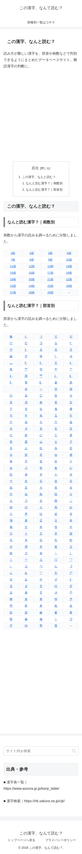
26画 (69, 286)
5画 (50, 253)
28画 (32, 292)
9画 (50, 259)
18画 (69, 272)
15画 (13, 272)
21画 (50, 279)
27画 (13, 292)
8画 (32, 259)
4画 (32, 253)
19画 (13, 279)
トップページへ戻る (21, 840)
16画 (32, 272)
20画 (32, 279)
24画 (32, 286)
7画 (13, 259)
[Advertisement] (41, 115)
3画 (13, 253)
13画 (50, 266)
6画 (69, 253)
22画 (69, 279)
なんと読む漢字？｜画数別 (44, 183)
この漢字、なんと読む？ (39, 177)
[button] (74, 750)
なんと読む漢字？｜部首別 (44, 189)
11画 (13, 266)
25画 (50, 286)
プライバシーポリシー (60, 840)
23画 (13, 286)
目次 (35, 168)
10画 (69, 259)
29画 (50, 292)
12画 (32, 266)
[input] (41, 751)
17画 (50, 272)
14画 (69, 266)
